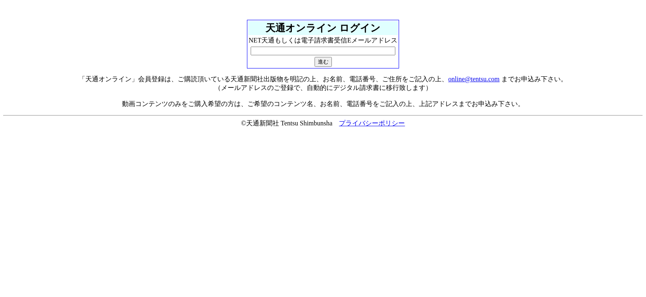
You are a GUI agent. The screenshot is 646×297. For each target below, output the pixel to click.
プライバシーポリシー (372, 123)
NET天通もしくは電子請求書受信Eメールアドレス (323, 40)
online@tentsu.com (474, 78)
